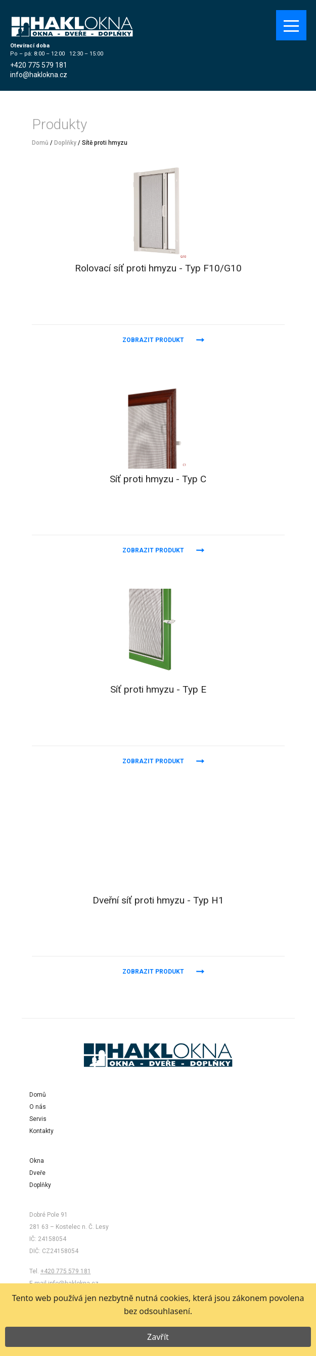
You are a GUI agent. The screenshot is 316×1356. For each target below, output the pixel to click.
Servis (38, 1118)
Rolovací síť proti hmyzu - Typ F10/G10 (158, 268)
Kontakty (41, 1131)
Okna (36, 1160)
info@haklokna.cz (38, 75)
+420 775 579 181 (38, 65)
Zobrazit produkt (153, 340)
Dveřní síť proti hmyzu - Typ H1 (158, 900)
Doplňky (65, 142)
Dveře (37, 1172)
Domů (40, 142)
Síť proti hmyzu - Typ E (158, 689)
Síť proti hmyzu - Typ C (158, 479)
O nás (37, 1106)
